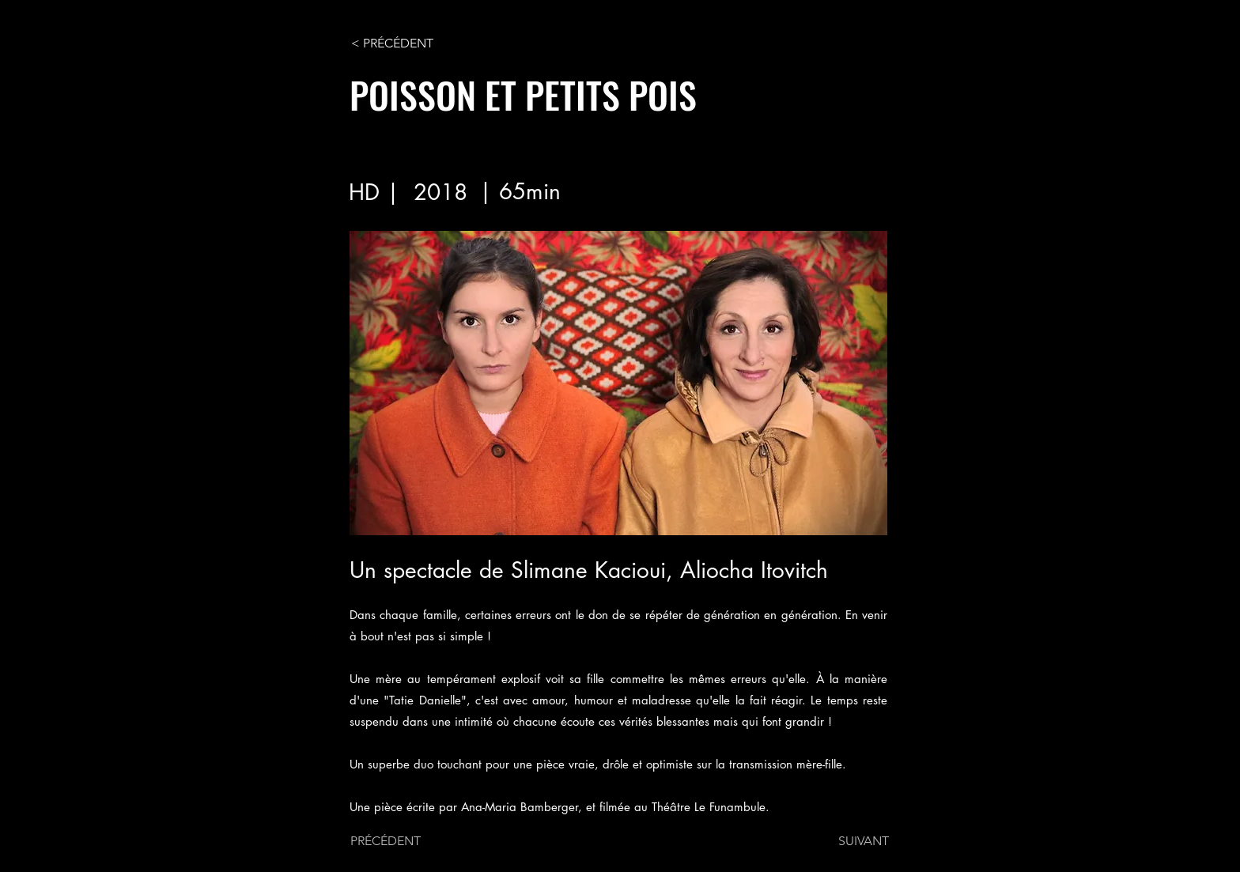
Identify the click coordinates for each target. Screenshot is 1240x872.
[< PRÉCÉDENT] (403, 43)
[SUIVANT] (849, 841)
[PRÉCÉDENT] (402, 841)
